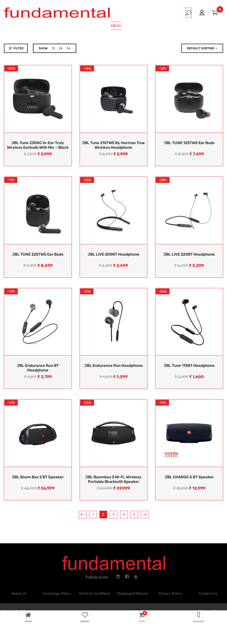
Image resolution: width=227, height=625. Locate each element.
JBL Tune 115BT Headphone (189, 365)
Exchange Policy (57, 593)
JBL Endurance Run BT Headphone (38, 367)
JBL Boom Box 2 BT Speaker (38, 477)
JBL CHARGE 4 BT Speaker (189, 477)
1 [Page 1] (93, 514)
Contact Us (208, 593)
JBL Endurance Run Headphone (113, 365)
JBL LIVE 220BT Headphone (189, 254)
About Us (18, 593)
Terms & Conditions (94, 593)
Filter (18, 48)
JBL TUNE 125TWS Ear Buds (189, 143)
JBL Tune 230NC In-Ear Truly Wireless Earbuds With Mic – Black (38, 145)
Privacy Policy (170, 593)
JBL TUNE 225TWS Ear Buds (37, 254)
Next (144, 514)
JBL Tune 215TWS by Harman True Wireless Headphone (113, 145)
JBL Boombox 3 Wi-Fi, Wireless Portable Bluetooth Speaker (113, 479)
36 (68, 48)
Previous (83, 514)
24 (61, 48)
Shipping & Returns (132, 593)
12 (53, 48)
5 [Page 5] (134, 514)
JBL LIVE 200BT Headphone (113, 254)
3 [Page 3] (114, 514)
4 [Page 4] (124, 514)
